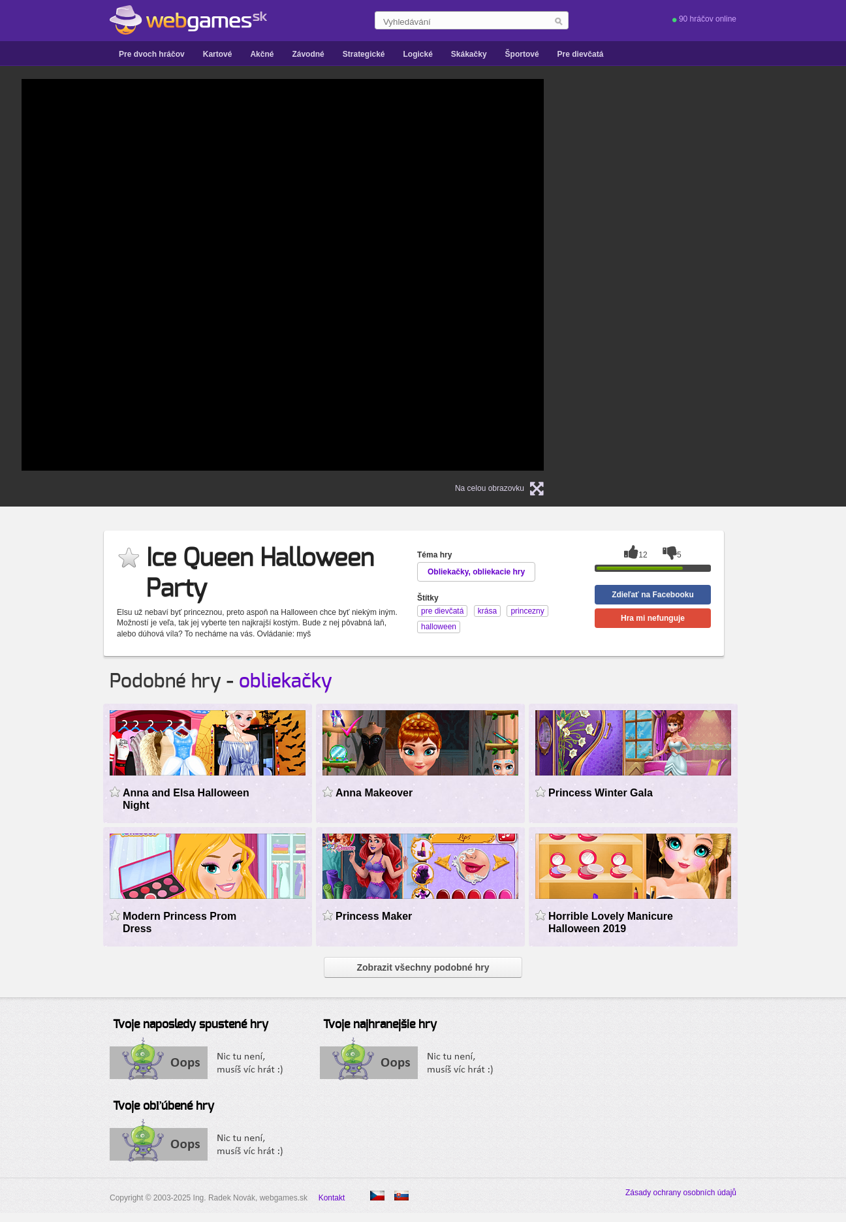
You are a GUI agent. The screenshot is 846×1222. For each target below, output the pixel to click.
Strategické (364, 54)
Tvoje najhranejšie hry (380, 1025)
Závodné (308, 54)
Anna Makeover (374, 792)
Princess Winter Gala (600, 792)
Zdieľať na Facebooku (653, 594)
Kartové (217, 54)
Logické (417, 54)
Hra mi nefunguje (653, 618)
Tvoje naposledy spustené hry (190, 1025)
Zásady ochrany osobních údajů (680, 1192)
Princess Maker (374, 916)
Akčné (262, 54)
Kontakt (332, 1197)
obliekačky (285, 681)
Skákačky (469, 54)
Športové (522, 54)
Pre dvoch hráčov (152, 54)
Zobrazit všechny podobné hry (422, 967)
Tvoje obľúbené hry (163, 1106)
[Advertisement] (726, 275)
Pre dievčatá (580, 54)
